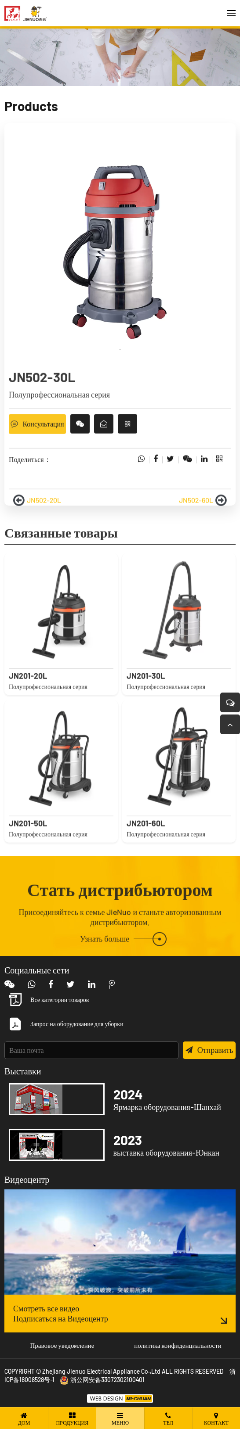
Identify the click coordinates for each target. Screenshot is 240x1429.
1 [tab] (120, 349)
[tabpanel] (120, 247)
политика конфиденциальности (178, 1345)
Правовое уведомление (62, 1345)
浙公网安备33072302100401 (102, 1379)
